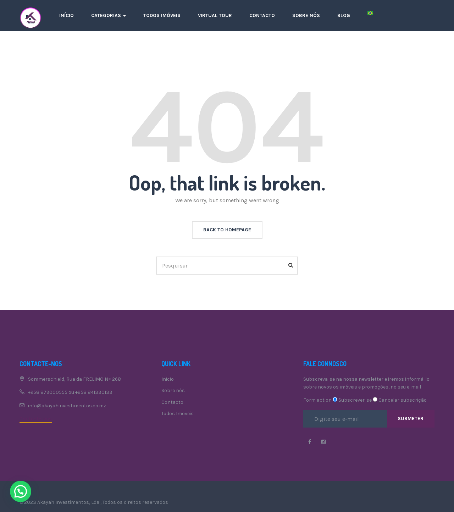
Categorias (108, 15)
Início (66, 15)
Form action (317, 400)
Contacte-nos (36, 419)
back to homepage (227, 230)
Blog (343, 15)
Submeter (410, 418)
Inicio (167, 379)
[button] (20, 491)
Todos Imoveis (177, 414)
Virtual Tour (215, 15)
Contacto (262, 15)
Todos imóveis (162, 15)
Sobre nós (306, 15)
